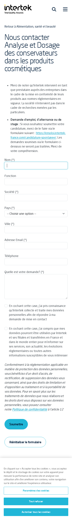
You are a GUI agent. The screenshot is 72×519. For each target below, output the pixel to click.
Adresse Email (13, 240)
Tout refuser (36, 501)
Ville (7, 224)
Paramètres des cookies (36, 490)
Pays (7, 208)
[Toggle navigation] (54, 9)
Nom (7, 160)
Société (9, 192)
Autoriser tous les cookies (36, 511)
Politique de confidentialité (29, 409)
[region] (36, 488)
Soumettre (16, 424)
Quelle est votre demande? (22, 272)
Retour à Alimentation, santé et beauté (30, 26)
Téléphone (11, 256)
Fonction (10, 176)
